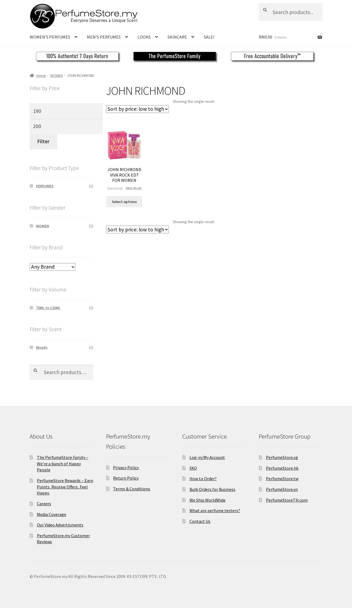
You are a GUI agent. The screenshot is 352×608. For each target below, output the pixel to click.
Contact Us (199, 521)
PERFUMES (45, 185)
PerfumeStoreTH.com (287, 500)
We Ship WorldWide (207, 500)
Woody (42, 347)
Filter (43, 141)
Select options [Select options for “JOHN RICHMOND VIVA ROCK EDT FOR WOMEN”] (124, 201)
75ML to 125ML (48, 307)
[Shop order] (137, 109)
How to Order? (203, 478)
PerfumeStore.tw (282, 478)
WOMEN (56, 75)
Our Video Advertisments (60, 525)
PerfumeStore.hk (282, 468)
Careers (44, 503)
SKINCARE (177, 37)
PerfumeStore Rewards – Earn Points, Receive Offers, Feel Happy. (65, 487)
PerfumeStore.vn (282, 489)
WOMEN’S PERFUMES (50, 37)
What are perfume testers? (214, 510)
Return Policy (126, 478)
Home (41, 75)
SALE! (209, 37)
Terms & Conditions (131, 488)
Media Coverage (51, 514)
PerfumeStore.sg (282, 457)
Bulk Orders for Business (212, 489)
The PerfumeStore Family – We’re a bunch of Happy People (62, 463)
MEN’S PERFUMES (104, 37)
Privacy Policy (126, 467)
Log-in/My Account (207, 457)
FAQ (193, 468)
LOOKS (144, 37)
